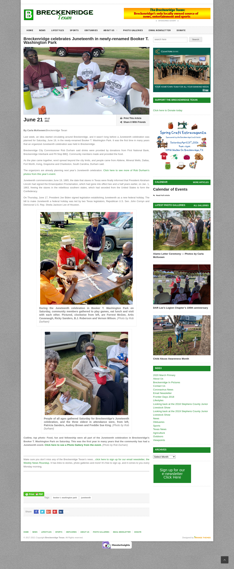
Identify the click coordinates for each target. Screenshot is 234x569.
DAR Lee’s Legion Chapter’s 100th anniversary (180, 307)
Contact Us (159, 385)
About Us (115, 30)
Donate (192, 30)
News (43, 30)
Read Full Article (162, 195)
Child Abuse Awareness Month (170, 358)
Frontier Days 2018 (163, 396)
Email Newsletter (169, 30)
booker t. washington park (64, 498)
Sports (77, 30)
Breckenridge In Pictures (166, 382)
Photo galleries (140, 30)
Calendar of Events (170, 189)
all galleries (201, 205)
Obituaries (95, 30)
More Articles (201, 182)
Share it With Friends (133, 122)
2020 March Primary (164, 375)
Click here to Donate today (167, 110)
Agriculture (159, 432)
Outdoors (158, 436)
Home (30, 30)
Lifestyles (60, 30)
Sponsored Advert (167, 21)
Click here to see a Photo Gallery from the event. (72, 445)
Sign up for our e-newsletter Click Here (172, 473)
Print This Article (130, 118)
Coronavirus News (163, 389)
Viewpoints (159, 440)
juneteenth (85, 498)
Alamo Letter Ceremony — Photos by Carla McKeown (177, 255)
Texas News (159, 429)
